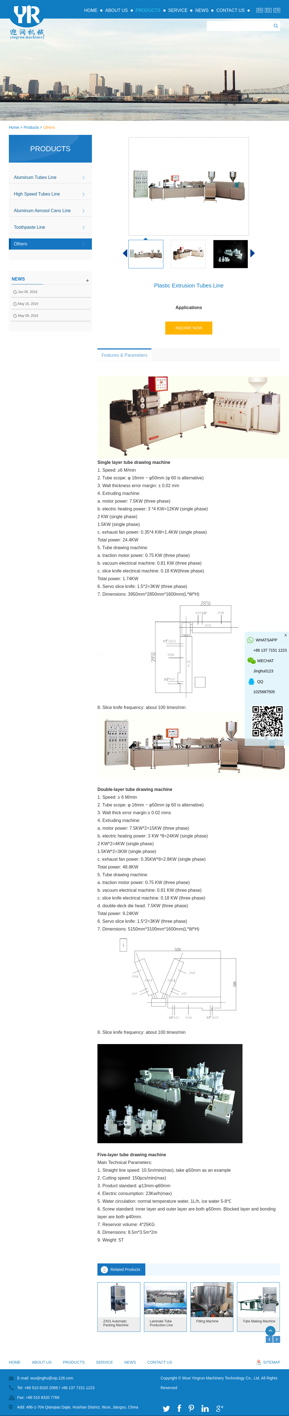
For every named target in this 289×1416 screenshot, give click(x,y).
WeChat (265, 661)
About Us (116, 10)
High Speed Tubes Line (37, 194)
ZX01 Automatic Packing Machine (115, 1323)
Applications (189, 307)
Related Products (125, 1269)
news (18, 279)
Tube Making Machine (259, 1321)
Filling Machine (207, 1321)
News (201, 10)
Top (273, 1333)
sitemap (271, 1362)
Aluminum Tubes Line (35, 177)
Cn (276, 10)
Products (148, 10)
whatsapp (266, 640)
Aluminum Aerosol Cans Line (42, 210)
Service (178, 10)
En (259, 10)
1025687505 (264, 692)
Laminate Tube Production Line (161, 1323)
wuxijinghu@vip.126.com (51, 1378)
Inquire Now (189, 328)
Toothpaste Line (29, 227)
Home (90, 10)
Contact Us (230, 10)
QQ (260, 681)
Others (49, 127)
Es (268, 10)
